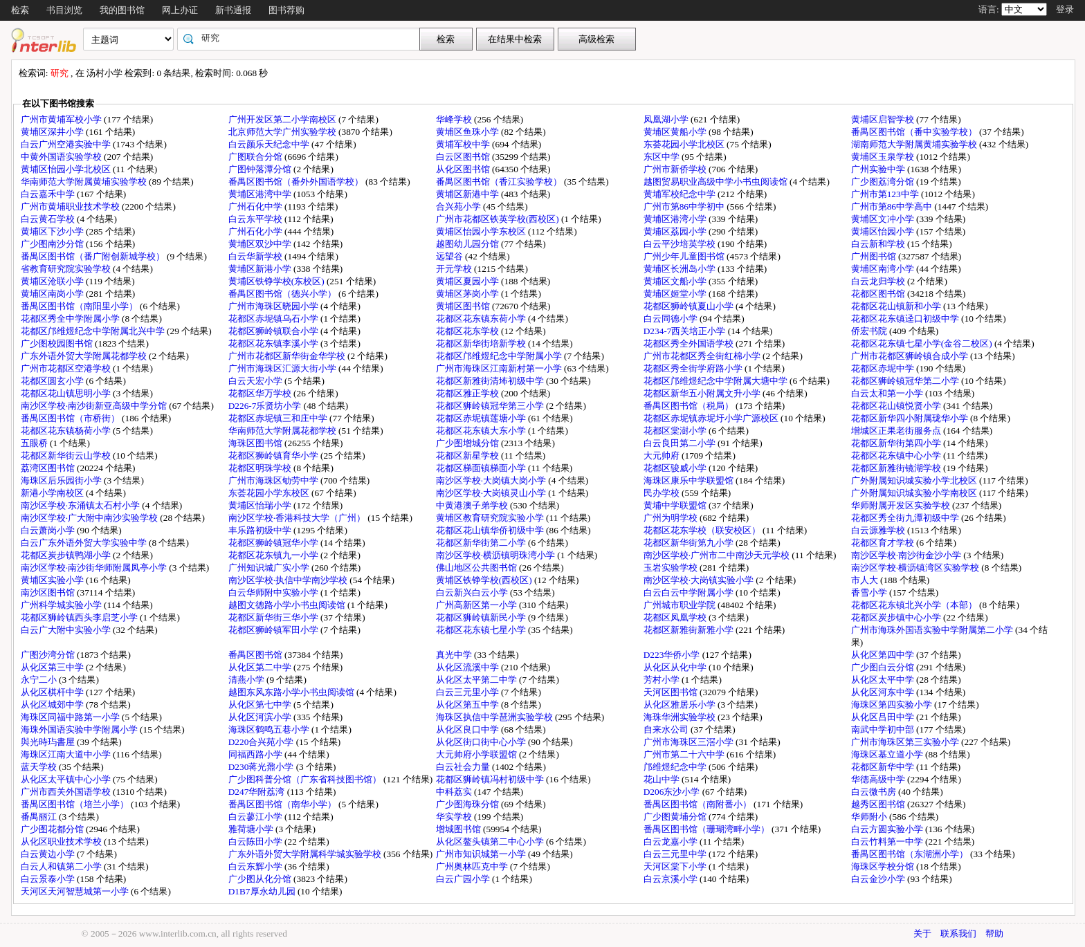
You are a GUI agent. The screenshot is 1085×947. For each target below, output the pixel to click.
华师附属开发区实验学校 (901, 505)
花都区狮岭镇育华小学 (274, 455)
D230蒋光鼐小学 (262, 767)
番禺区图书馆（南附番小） (699, 804)
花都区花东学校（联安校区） (703, 530)
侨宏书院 (870, 331)
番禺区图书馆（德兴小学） (283, 293)
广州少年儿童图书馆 (685, 256)
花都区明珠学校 (260, 468)
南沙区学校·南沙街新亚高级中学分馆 (95, 406)
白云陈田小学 (256, 841)
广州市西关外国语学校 (67, 792)
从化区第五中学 (468, 704)
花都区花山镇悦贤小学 (897, 406)
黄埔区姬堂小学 (676, 293)
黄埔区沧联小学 (53, 281)
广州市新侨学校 (676, 169)
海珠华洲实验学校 (681, 717)
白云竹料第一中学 (888, 841)
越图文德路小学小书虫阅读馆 (287, 605)
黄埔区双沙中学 (260, 244)
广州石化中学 (256, 206)
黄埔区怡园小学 (883, 231)
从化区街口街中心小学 (482, 742)
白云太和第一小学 (888, 393)
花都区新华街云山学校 (67, 455)
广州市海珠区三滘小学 (690, 742)
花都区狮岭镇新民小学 (482, 617)
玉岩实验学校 (672, 567)
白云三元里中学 (676, 854)
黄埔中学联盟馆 (676, 505)
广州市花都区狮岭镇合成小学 (910, 356)
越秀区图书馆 (879, 804)
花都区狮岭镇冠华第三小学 (491, 406)
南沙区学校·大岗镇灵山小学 (492, 493)
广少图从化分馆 (260, 879)
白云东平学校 (256, 219)
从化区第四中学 (883, 655)
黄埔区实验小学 (53, 580)
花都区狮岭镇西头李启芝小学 (80, 617)
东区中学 (663, 156)
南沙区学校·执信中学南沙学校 (289, 580)
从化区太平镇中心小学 (67, 779)
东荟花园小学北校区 (685, 144)
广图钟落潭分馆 (260, 169)
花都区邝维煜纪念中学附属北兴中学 (94, 331)
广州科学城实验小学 (62, 605)
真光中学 (455, 655)
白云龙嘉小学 (672, 841)
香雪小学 (870, 592)
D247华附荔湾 (257, 792)
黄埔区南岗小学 (53, 293)
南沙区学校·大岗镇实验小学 (700, 580)
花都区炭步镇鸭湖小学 (67, 555)
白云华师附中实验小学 (274, 592)
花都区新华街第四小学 (897, 443)
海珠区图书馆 (256, 443)
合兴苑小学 (459, 206)
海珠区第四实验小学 (892, 704)
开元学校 (455, 269)
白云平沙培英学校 (681, 244)
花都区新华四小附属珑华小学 (910, 418)
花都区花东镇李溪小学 (274, 343)
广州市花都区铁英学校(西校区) (498, 219)
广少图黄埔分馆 (676, 816)
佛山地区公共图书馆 (477, 567)
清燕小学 (247, 679)
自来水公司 (667, 729)
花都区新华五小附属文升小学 (703, 393)
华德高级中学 (879, 779)
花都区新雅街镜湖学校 (897, 468)
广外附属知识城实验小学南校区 (915, 493)
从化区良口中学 (468, 729)
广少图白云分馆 (883, 667)
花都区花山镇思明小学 (67, 393)
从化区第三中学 (53, 667)
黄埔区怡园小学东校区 (482, 231)
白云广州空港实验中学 (67, 144)
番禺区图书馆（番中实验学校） (915, 132)
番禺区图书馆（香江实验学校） (500, 181)
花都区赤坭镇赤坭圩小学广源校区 (712, 418)
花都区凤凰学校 (676, 617)
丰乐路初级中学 (260, 530)
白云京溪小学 (672, 879)
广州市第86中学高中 (893, 206)
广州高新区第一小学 (477, 605)
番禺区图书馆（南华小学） (283, 804)
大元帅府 (663, 455)
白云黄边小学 (49, 854)
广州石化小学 (256, 231)
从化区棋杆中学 (53, 692)
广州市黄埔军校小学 (62, 119)
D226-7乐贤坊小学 (266, 406)
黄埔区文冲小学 (883, 219)
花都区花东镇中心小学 (897, 455)
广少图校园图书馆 (58, 343)
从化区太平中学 (883, 679)
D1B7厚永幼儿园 (263, 891)
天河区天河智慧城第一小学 (76, 891)
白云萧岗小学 (49, 530)
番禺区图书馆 (256, 655)
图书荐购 (286, 10)
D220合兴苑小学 (262, 742)
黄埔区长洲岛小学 (681, 269)
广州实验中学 (879, 169)
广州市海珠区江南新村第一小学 (500, 368)
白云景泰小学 (49, 879)
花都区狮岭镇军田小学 (274, 630)
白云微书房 (874, 792)
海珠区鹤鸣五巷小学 (269, 729)
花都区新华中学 (883, 767)
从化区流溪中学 (468, 667)
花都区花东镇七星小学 (482, 630)
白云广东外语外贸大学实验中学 (85, 542)
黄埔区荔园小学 (676, 231)
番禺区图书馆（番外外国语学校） (296, 181)
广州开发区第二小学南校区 (283, 119)
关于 (922, 933)
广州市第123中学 (886, 194)
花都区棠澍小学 (676, 430)
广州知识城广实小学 (269, 567)
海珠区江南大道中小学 (67, 754)
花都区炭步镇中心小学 (897, 617)
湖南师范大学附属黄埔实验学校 (915, 144)
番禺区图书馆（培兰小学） (76, 804)
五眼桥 (35, 443)
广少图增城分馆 (468, 443)
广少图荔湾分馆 (883, 181)
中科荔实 (455, 792)
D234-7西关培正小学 (686, 331)
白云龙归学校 (879, 281)
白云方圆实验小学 (888, 829)
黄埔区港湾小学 (676, 219)
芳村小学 (663, 679)
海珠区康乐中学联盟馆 (690, 480)
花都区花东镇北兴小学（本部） (915, 605)
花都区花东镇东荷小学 (482, 318)
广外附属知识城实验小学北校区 (915, 480)
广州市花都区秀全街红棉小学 (703, 356)
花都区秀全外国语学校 (690, 343)
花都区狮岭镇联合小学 (274, 331)
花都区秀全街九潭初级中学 (906, 518)
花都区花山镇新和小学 (897, 306)
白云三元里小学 (468, 692)
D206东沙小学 (673, 792)
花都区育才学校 (883, 542)
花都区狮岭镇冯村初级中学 (491, 779)
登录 (1065, 9)
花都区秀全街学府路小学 (694, 368)
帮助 (994, 933)
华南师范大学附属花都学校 (283, 430)
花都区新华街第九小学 (690, 542)
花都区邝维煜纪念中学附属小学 (500, 356)
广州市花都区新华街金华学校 (287, 356)
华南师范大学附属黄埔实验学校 (85, 181)
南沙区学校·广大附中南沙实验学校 (91, 518)
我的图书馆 (122, 10)
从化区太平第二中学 (477, 679)
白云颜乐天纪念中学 (269, 144)
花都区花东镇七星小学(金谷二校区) (922, 343)
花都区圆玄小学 (53, 381)
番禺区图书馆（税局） (690, 406)
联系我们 (958, 933)
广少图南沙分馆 (53, 244)
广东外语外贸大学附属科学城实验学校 (305, 854)
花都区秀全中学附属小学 (71, 318)
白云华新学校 (256, 256)
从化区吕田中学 (883, 717)
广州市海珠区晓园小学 (274, 306)
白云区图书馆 (464, 156)
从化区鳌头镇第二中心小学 (491, 841)
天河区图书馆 (672, 692)
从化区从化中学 (676, 667)
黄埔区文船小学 (676, 281)
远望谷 (450, 256)
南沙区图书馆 (49, 592)
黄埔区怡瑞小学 (260, 505)
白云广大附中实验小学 (67, 630)
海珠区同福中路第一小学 (71, 717)
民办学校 (663, 493)
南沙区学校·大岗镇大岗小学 (492, 480)
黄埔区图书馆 (464, 306)
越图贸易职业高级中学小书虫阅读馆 (717, 181)
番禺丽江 (40, 816)
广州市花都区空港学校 (67, 368)
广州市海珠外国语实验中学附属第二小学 (933, 630)
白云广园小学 (464, 879)
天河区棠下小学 (676, 866)
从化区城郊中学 (53, 704)
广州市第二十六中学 (685, 754)
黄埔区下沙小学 (53, 231)
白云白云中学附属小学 (690, 592)
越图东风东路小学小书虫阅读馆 (292, 692)
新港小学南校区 (53, 493)
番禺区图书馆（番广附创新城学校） (94, 256)
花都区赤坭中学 (883, 368)
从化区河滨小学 (260, 717)
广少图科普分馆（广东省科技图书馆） (305, 779)
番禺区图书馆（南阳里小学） (80, 306)
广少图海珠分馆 (468, 804)
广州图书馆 (874, 256)
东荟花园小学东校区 (269, 493)
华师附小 (870, 816)
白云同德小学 (672, 318)
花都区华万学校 (260, 393)
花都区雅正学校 (468, 393)
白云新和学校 (879, 244)
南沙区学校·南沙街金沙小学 (907, 555)
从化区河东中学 (883, 692)
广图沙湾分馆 (49, 655)
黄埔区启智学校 (883, 119)
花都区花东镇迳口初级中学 (906, 318)
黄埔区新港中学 (468, 194)
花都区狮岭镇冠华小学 (274, 542)
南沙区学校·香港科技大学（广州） (298, 518)
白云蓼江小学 (256, 816)
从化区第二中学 (260, 667)
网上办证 (180, 10)
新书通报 (233, 10)
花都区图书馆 (879, 293)
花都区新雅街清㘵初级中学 (491, 381)
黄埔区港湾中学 (260, 194)
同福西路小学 (256, 754)
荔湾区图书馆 (49, 468)
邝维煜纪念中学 (676, 767)
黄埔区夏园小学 (468, 281)
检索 (20, 10)
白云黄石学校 (49, 219)
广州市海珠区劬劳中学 (274, 480)
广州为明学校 (672, 518)
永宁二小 (40, 679)
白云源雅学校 (879, 530)
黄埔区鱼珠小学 (468, 132)
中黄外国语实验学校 (62, 156)
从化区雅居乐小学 (681, 704)
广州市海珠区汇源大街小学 (283, 368)
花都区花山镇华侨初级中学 (491, 530)
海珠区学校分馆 (883, 866)
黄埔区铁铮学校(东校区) (277, 281)
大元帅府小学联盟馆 (477, 754)
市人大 (865, 580)
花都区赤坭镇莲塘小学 (482, 418)
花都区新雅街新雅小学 (690, 630)
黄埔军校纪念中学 (681, 194)
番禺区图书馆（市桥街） (71, 418)
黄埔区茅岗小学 (468, 293)
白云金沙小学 (879, 879)
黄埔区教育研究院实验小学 (491, 518)
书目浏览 (64, 10)
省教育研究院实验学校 (67, 269)
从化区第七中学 (260, 704)
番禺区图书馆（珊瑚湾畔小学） (708, 829)
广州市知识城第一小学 (482, 854)
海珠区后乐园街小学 (62, 480)
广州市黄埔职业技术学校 (71, 206)
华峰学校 (455, 119)
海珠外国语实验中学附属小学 (80, 729)
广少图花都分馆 (53, 829)
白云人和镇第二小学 (62, 866)
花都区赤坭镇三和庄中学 (278, 418)
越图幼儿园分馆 (468, 244)
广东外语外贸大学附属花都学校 (85, 356)
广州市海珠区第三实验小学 (906, 742)
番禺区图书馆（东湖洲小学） (910, 854)
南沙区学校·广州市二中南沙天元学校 (718, 555)
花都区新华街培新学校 (482, 343)
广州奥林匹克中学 (473, 866)
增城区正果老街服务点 (897, 430)
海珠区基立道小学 (888, 754)
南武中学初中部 (883, 729)
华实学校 (455, 816)
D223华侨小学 (673, 655)
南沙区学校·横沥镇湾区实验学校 (916, 567)
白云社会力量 (464, 767)
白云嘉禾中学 (49, 194)
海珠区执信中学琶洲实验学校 (495, 717)
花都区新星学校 (468, 455)
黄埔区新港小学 (260, 269)
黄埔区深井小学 (53, 132)
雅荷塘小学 (251, 829)
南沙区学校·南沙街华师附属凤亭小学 (95, 567)
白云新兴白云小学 (473, 592)
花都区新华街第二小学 (482, 542)
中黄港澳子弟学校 (473, 505)
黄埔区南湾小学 (883, 269)
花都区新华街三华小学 (274, 617)
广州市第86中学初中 (685, 206)
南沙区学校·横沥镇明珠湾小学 (497, 555)
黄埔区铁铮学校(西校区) (485, 580)
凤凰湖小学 (667, 119)
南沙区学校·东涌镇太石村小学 (82, 505)
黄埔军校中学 (464, 144)
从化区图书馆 (464, 169)
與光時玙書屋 (49, 742)
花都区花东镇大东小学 (482, 430)
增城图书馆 (459, 829)
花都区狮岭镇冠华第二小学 (906, 381)
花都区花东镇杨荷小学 (67, 430)
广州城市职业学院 (681, 605)
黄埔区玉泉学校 (883, 156)
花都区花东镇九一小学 (274, 555)
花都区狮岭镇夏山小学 (690, 306)
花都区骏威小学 (676, 468)
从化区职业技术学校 (62, 841)
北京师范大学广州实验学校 (283, 132)
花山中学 (663, 779)
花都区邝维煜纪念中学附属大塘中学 (717, 381)
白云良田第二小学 (681, 443)
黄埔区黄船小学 (676, 132)
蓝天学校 (40, 767)
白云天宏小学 (256, 381)
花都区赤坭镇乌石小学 (274, 318)
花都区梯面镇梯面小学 (482, 468)
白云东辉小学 (256, 866)
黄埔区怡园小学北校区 (67, 169)
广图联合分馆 (256, 156)
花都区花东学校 (468, 331)
